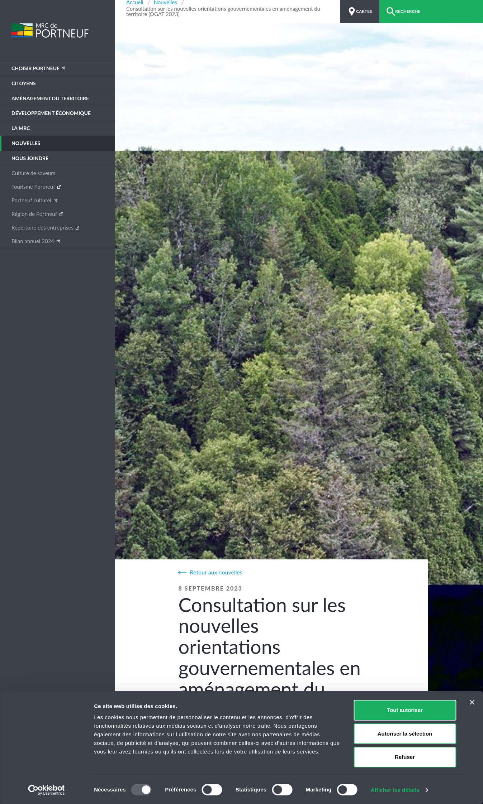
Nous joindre (29, 158)
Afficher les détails (395, 790)
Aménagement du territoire (50, 98)
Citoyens (23, 83)
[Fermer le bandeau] (471, 702)
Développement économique (51, 113)
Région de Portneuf (34, 214)
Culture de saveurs (33, 173)
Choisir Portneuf (36, 68)
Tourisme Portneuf (33, 186)
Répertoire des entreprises (43, 227)
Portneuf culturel (32, 200)
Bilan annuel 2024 (33, 241)
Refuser (405, 757)
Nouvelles (26, 143)
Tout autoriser (405, 710)
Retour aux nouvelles (216, 572)
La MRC (20, 128)
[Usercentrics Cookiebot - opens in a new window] (46, 790)
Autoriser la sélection (405, 734)
